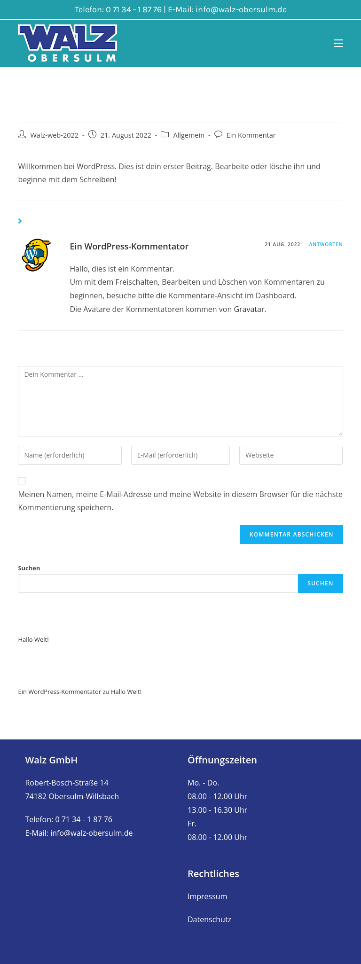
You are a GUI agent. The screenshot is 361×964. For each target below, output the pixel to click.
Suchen (29, 568)
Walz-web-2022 (54, 135)
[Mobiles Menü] (338, 43)
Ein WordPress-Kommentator (129, 246)
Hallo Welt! (33, 639)
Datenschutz (209, 919)
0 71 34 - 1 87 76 (134, 9)
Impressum (207, 896)
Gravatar (249, 309)
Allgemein (188, 135)
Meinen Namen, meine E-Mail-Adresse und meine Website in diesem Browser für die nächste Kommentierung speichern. (180, 501)
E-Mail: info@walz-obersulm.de (79, 833)
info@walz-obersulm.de (241, 9)
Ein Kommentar (251, 135)
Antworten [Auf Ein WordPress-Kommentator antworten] (326, 244)
